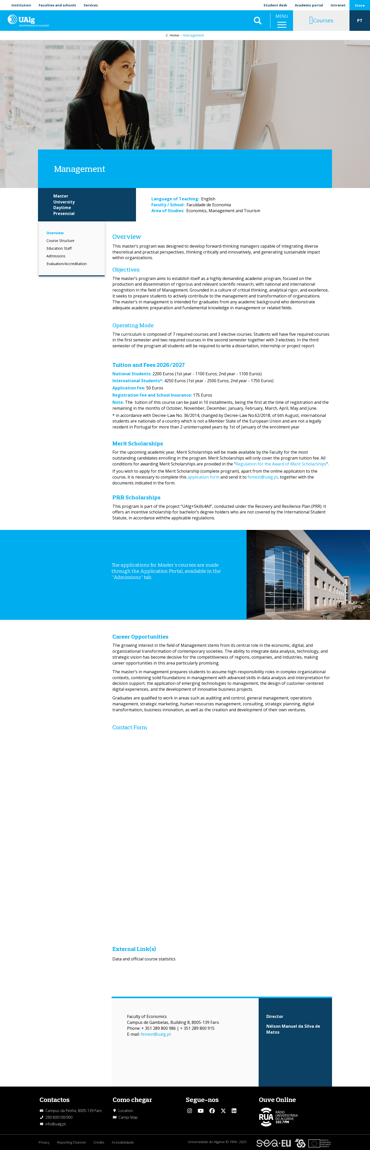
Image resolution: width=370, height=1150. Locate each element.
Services (91, 5)
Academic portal (309, 5)
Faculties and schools (57, 5)
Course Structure (60, 240)
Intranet (338, 5)
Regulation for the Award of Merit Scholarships (281, 464)
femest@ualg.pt (263, 477)
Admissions (55, 256)
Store (360, 5)
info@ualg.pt (55, 1123)
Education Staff (59, 248)
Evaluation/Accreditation (66, 263)
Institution (21, 5)
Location (126, 1110)
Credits (98, 1142)
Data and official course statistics (144, 959)
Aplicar (257, 20)
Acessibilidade (123, 1142)
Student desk (275, 5)
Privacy (44, 1142)
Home (174, 35)
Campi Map (128, 1117)
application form (203, 477)
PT (360, 20)
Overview (55, 232)
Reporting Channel (71, 1142)
